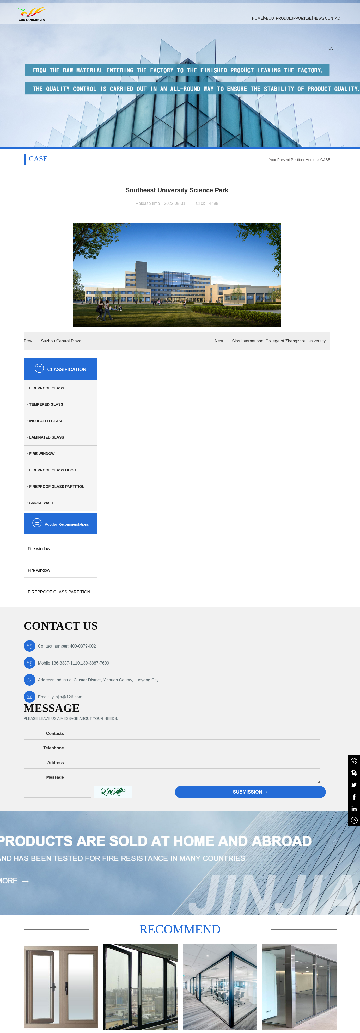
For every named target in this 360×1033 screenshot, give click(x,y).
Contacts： (172, 564)
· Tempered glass (285, 195)
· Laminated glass (285, 228)
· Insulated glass (285, 212)
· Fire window (280, 245)
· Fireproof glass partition (295, 277)
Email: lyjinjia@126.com (53, 617)
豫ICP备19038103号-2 (53, 984)
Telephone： (170, 579)
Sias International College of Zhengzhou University (206, 341)
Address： (172, 593)
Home (237, 160)
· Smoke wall (280, 294)
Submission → (292, 622)
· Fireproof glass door (291, 261)
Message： (172, 608)
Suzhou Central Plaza (60, 341)
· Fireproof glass (285, 179)
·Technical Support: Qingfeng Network (54, 989)
